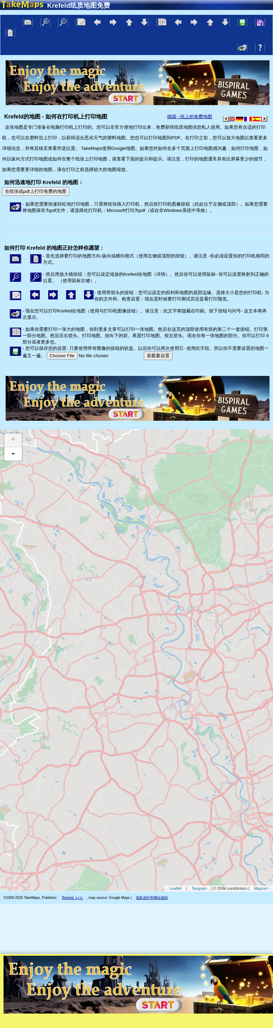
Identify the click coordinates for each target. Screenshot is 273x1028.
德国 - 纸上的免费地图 (189, 116)
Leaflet (175, 888)
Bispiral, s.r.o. (72, 898)
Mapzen (261, 888)
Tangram (199, 888)
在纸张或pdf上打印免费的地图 (35, 191)
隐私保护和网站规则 (152, 898)
